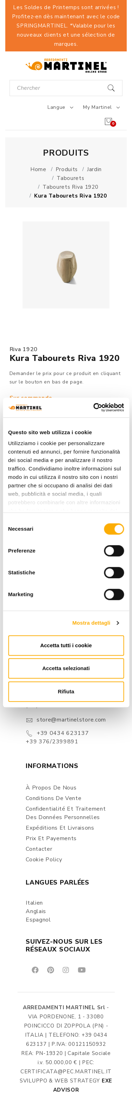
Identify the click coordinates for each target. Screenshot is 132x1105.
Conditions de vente (53, 798)
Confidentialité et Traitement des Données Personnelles (66, 813)
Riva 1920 (24, 349)
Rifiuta (66, 691)
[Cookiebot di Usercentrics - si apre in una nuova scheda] (94, 407)
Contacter (39, 849)
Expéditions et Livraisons (60, 828)
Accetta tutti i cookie (66, 645)
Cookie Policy (44, 859)
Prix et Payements (51, 838)
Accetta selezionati (66, 668)
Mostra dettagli (91, 623)
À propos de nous (51, 788)
